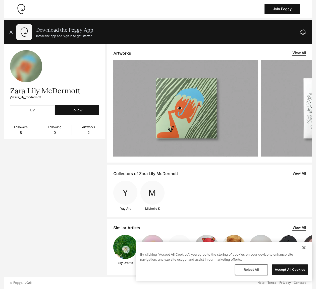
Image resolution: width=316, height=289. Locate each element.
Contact (300, 283)
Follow (77, 110)
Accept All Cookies (290, 269)
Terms (272, 283)
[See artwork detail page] (185, 108)
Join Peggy (282, 9)
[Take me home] (21, 9)
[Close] (303, 247)
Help (261, 283)
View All (299, 53)
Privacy (285, 283)
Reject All (251, 269)
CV (32, 110)
